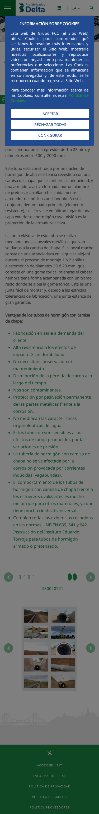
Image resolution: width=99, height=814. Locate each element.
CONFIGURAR (50, 135)
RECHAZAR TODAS (50, 124)
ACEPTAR (50, 113)
